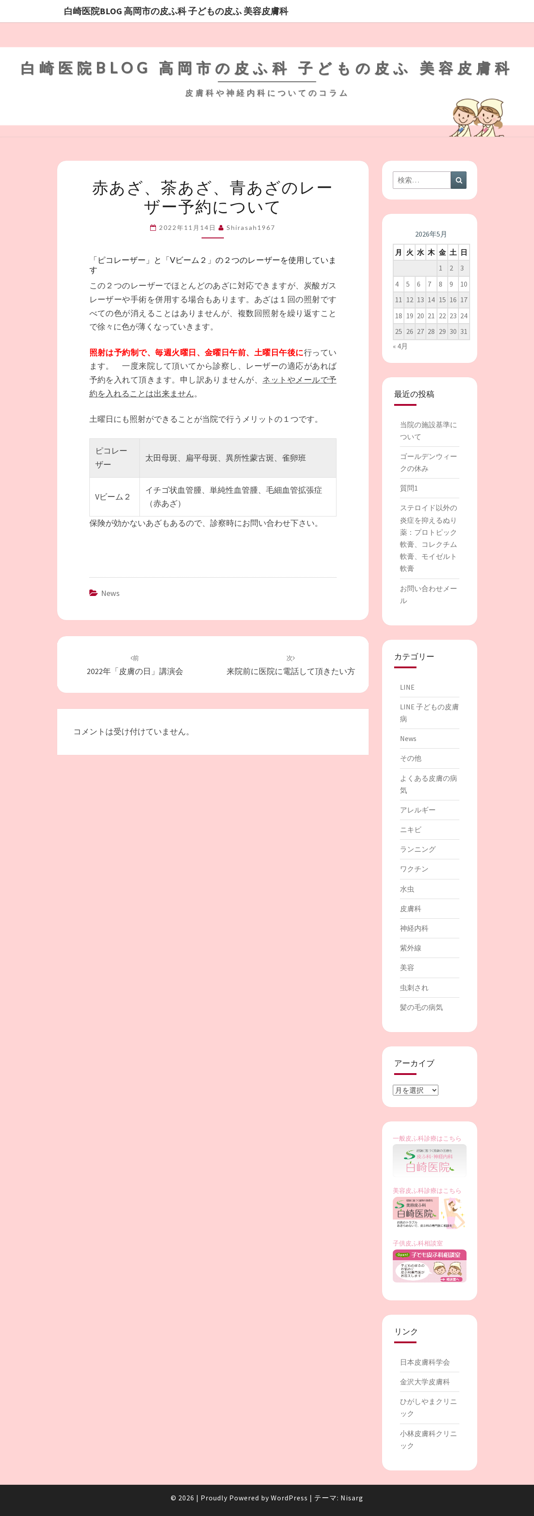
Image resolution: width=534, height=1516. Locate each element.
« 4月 (400, 346)
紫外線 (410, 947)
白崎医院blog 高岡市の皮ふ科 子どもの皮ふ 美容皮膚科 (176, 11)
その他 (410, 758)
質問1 (409, 487)
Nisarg (352, 1497)
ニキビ (410, 829)
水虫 (407, 888)
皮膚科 (410, 908)
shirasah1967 (251, 227)
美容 (407, 967)
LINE (407, 687)
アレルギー (418, 809)
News (110, 593)
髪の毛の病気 (421, 1007)
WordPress (289, 1497)
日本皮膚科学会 (425, 1362)
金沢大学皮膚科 (425, 1381)
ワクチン (414, 868)
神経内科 (414, 928)
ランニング (418, 849)
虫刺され (414, 987)
